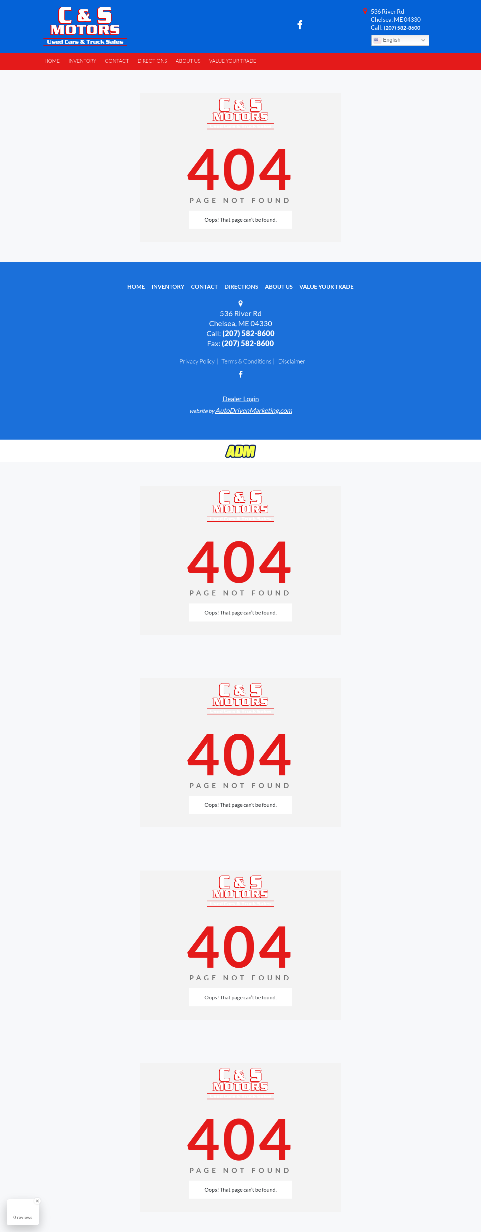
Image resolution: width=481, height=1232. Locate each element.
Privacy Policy (197, 361)
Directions (241, 286)
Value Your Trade (326, 286)
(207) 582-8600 (402, 27)
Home (136, 286)
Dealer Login (240, 399)
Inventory (168, 286)
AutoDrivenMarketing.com (253, 410)
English (386, 40)
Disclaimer (291, 361)
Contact (204, 286)
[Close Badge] (37, 1201)
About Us (279, 286)
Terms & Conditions (246, 361)
